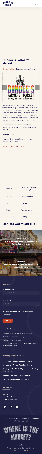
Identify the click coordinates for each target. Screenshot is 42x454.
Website (5, 146)
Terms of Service (28, 448)
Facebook (13, 146)
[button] (38, 4)
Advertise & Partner (9, 399)
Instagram (21, 146)
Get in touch (7, 394)
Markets (11, 69)
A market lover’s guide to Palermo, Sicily (17, 334)
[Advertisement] (21, 36)
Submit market (8, 397)
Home (4, 69)
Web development (21, 421)
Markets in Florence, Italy (11, 340)
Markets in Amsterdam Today (13, 337)
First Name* (7, 300)
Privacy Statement (14, 448)
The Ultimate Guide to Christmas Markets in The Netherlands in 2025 (20, 344)
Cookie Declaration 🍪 (20, 450)
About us (5, 392)
